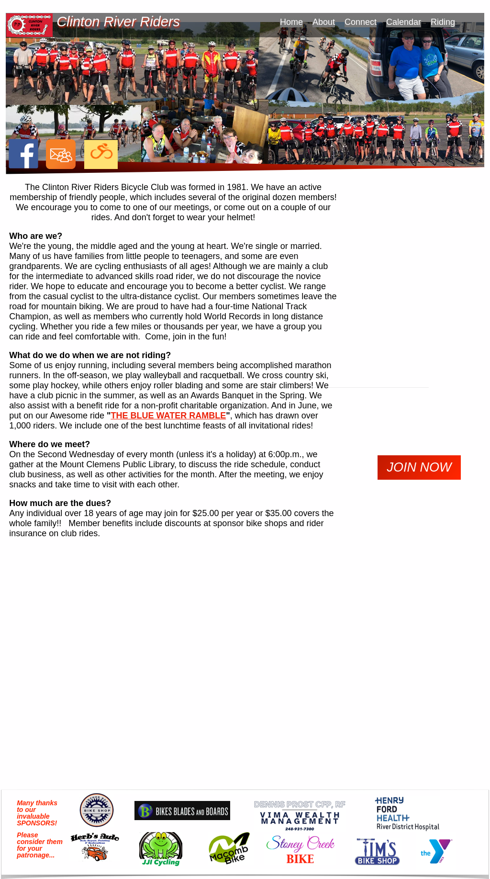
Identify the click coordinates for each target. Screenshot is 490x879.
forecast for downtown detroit (415, 593)
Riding (443, 22)
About (323, 22)
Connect (361, 22)
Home (291, 22)
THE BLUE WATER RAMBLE (168, 415)
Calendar (403, 22)
